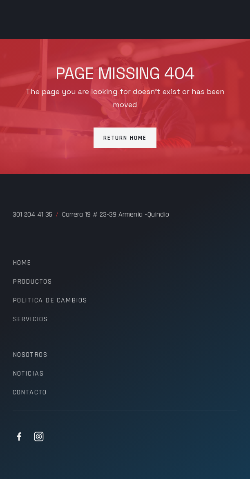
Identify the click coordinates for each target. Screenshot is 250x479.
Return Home (125, 138)
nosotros (30, 354)
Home (22, 262)
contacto (30, 392)
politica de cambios (50, 300)
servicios (30, 319)
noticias (28, 373)
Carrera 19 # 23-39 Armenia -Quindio (115, 214)
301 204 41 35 (32, 214)
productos (32, 281)
